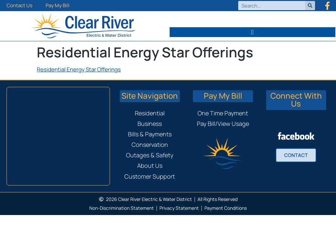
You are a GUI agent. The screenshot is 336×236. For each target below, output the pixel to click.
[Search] (310, 5)
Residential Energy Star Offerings (79, 69)
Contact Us (19, 5)
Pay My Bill (58, 5)
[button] (252, 32)
